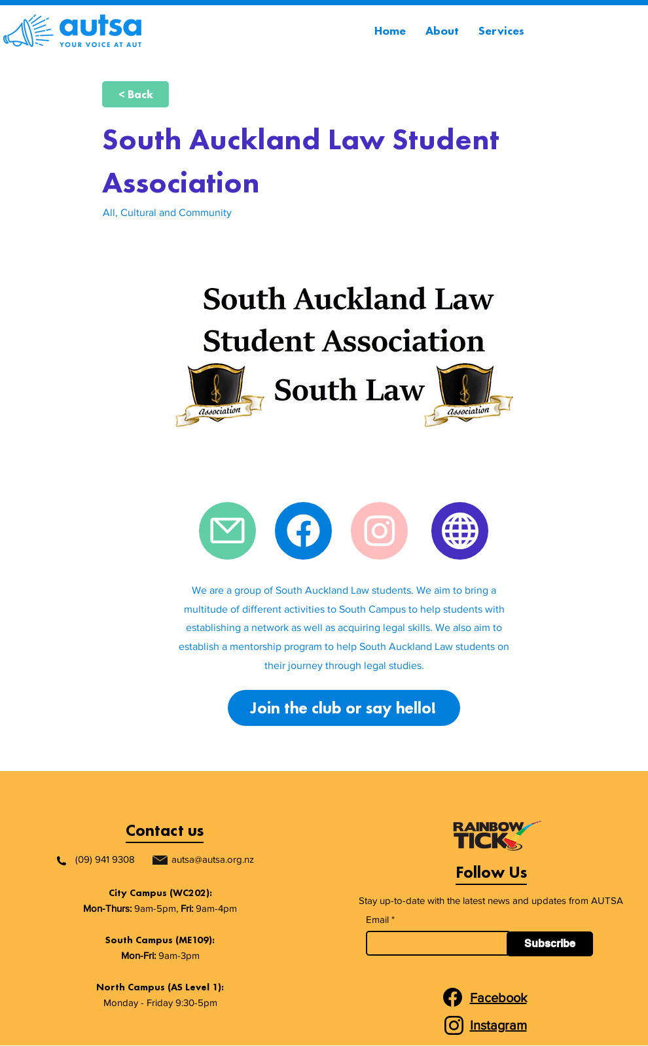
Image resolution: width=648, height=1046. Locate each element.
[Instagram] (379, 531)
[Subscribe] (550, 943)
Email (377, 919)
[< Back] (135, 94)
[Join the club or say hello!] (344, 708)
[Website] (459, 531)
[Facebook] (303, 531)
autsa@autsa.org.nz (212, 859)
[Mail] (227, 531)
